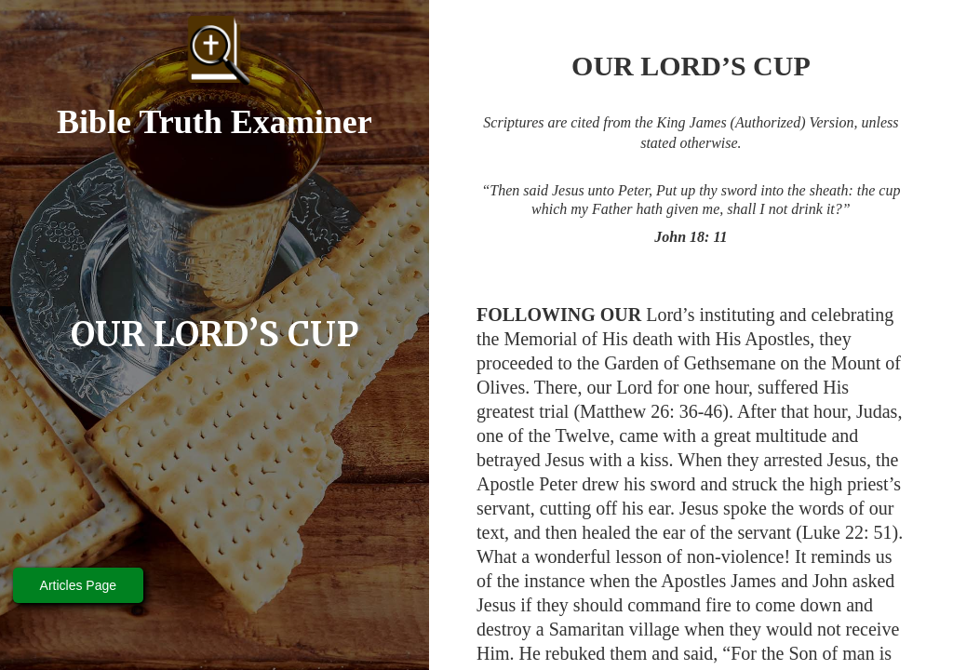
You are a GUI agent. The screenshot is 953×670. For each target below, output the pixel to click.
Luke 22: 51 (847, 532)
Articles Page (78, 585)
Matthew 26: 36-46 (651, 411)
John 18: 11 (690, 237)
